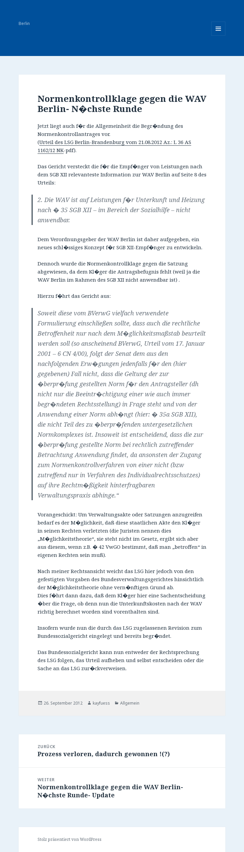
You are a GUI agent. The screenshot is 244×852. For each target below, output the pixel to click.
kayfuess (101, 703)
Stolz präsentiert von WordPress (70, 839)
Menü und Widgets (218, 35)
